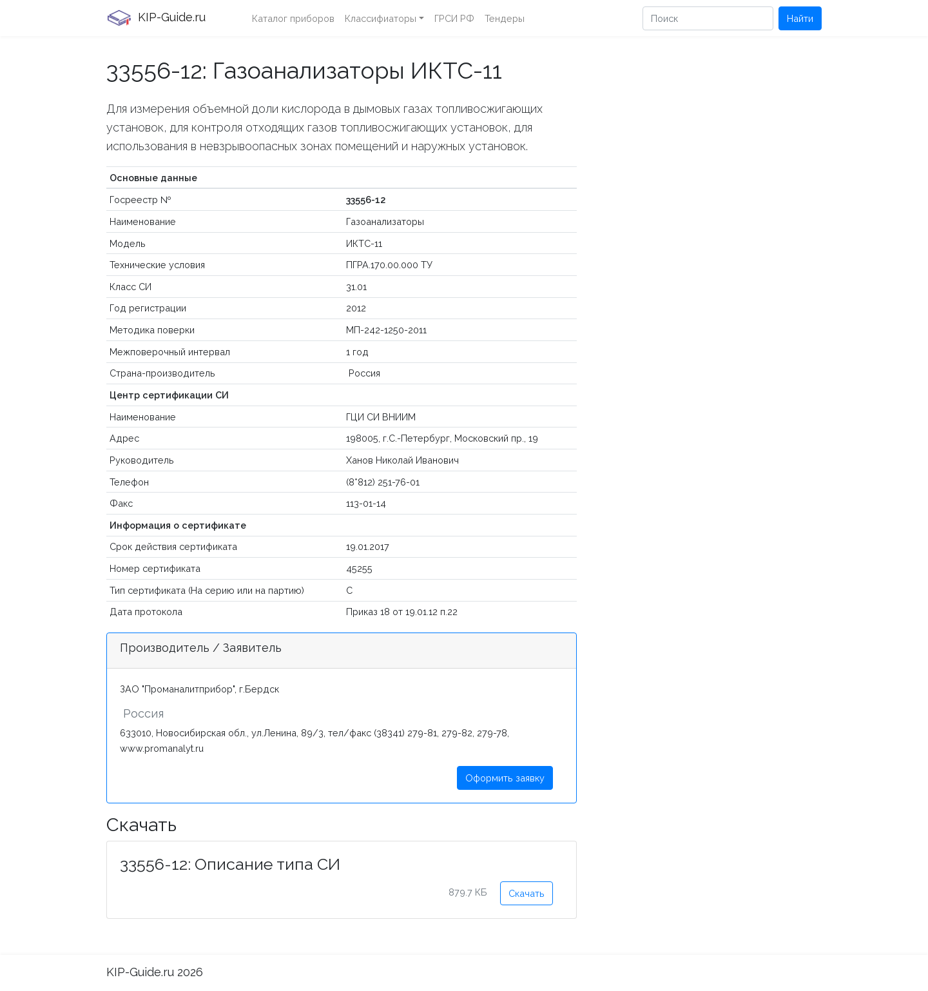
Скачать (526, 893)
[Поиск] (708, 18)
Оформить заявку (505, 777)
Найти (800, 18)
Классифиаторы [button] (380, 18)
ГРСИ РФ (454, 18)
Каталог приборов (293, 18)
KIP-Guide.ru (156, 18)
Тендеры (505, 18)
